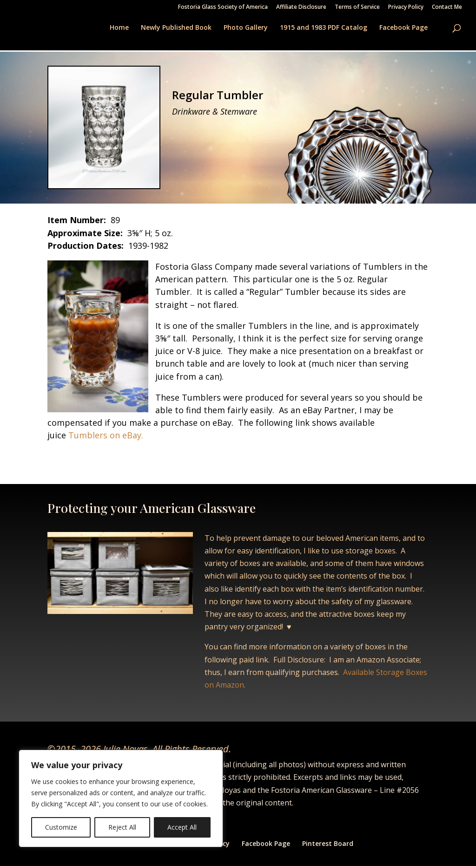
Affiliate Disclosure (301, 7)
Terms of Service (357, 7)
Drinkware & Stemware (214, 111)
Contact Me (447, 7)
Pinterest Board (327, 843)
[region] (121, 798)
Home (119, 28)
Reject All (122, 827)
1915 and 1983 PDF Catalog (323, 28)
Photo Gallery (246, 28)
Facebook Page (403, 28)
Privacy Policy (405, 7)
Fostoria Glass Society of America (223, 7)
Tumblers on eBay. (104, 435)
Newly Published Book (176, 28)
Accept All (182, 827)
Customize (61, 827)
